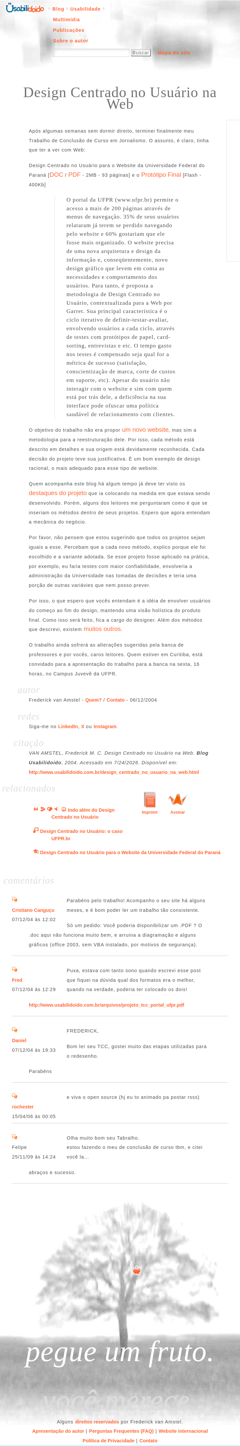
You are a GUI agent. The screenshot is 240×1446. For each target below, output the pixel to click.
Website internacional (183, 1431)
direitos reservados (97, 1421)
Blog (58, 9)
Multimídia (66, 19)
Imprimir (150, 812)
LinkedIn (68, 726)
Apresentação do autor (58, 1431)
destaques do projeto (58, 492)
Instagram (104, 726)
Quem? (93, 700)
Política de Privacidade (109, 1440)
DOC (56, 174)
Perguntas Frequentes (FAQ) (121, 1431)
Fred (17, 980)
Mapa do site (173, 52)
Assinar (177, 812)
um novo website (145, 429)
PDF (74, 174)
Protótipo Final (161, 174)
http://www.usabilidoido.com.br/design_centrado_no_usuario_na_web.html (114, 772)
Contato (116, 700)
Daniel (19, 1040)
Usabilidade (85, 9)
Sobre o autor (71, 40)
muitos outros (102, 628)
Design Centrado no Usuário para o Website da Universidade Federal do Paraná (130, 852)
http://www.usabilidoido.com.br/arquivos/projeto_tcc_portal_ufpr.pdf (106, 1005)
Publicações (69, 30)
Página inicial (24, 7)
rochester (23, 1106)
